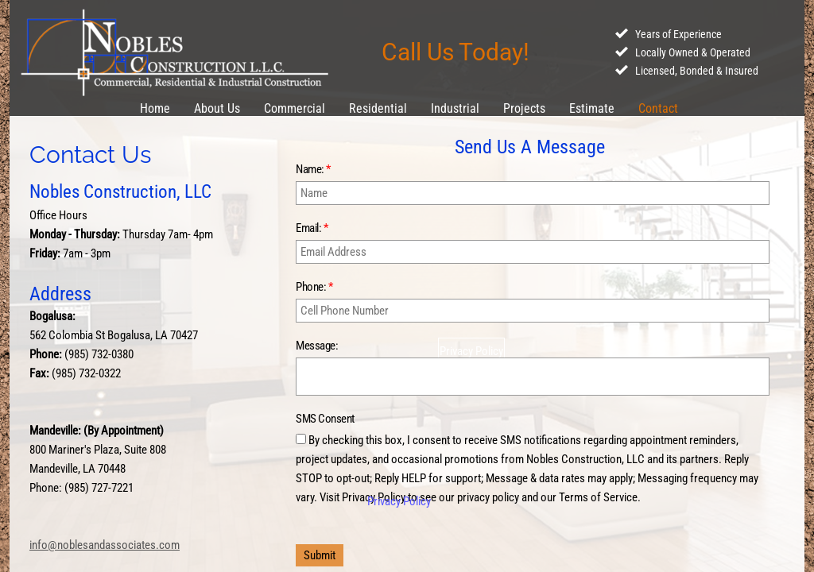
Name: (313, 169)
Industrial (455, 108)
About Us (217, 108)
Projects (524, 108)
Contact (658, 108)
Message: (317, 345)
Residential (378, 108)
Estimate (591, 108)
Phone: (314, 287)
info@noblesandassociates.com (104, 545)
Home (155, 108)
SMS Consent (325, 419)
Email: (312, 228)
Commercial (294, 108)
